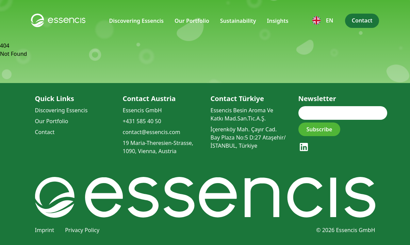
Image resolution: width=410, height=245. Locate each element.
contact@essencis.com (151, 132)
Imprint (44, 230)
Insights (278, 20)
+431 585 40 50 (142, 121)
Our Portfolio (192, 20)
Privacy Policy (82, 230)
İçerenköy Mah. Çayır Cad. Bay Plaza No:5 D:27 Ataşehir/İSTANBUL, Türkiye (248, 137)
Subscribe (319, 129)
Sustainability (238, 20)
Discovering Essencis (136, 20)
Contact (362, 20)
